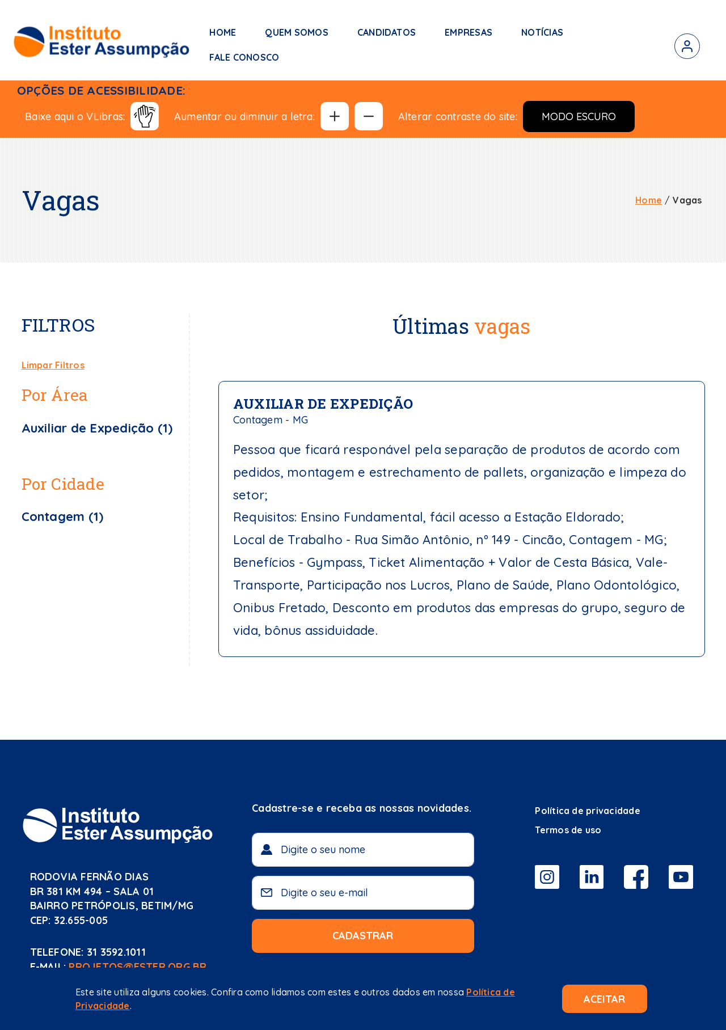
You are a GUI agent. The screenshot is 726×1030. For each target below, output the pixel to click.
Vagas (687, 200)
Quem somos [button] (296, 32)
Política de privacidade (587, 810)
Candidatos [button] (386, 32)
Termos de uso (568, 830)
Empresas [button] (468, 32)
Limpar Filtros (53, 365)
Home (222, 32)
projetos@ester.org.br (137, 966)
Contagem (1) (63, 516)
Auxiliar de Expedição (323, 404)
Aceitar (604, 999)
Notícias (542, 32)
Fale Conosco (244, 57)
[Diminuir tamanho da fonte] (368, 116)
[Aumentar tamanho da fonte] (334, 116)
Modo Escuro (579, 116)
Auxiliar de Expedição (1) (97, 428)
